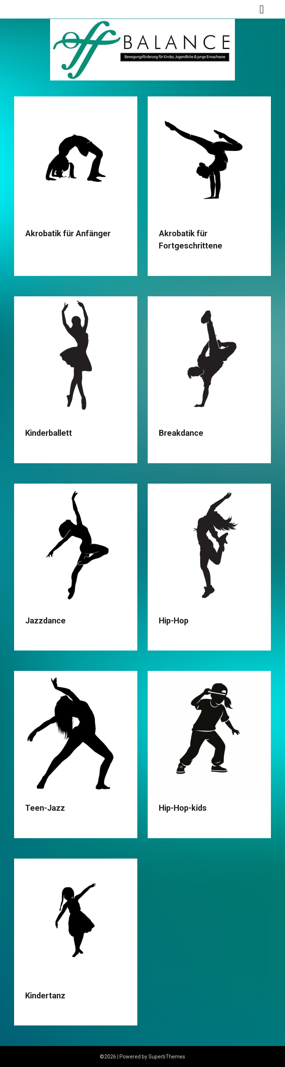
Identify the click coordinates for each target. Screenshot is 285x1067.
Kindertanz (45, 995)
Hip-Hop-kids (183, 808)
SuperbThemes (166, 1057)
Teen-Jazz (45, 808)
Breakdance (181, 433)
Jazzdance (45, 620)
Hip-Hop (174, 620)
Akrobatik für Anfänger (68, 233)
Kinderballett (48, 433)
